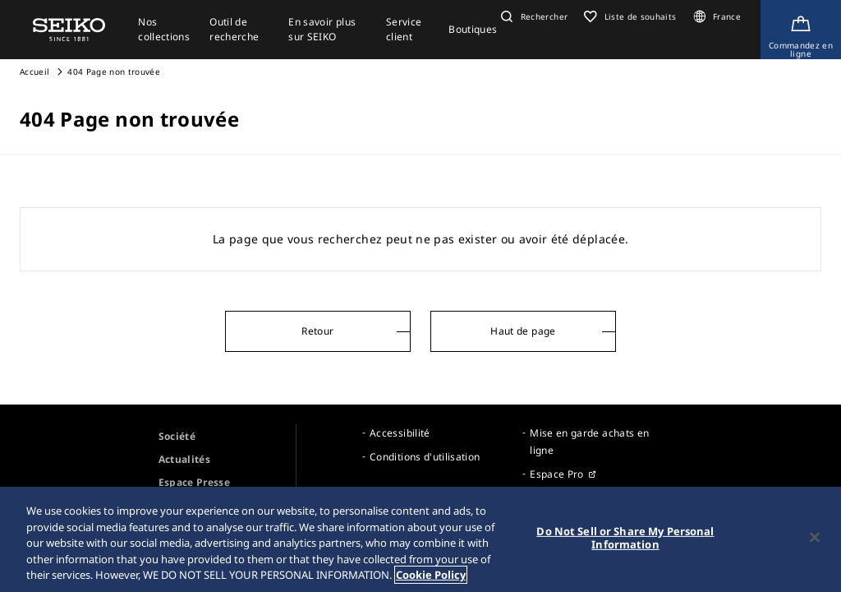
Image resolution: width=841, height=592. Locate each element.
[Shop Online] (801, 29)
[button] (532, 16)
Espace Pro (557, 474)
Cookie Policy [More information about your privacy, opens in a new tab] (431, 579)
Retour (317, 331)
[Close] (815, 542)
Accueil (34, 71)
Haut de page (522, 331)
